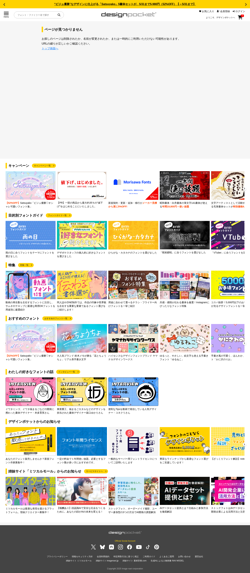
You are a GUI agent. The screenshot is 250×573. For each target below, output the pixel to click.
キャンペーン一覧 (42, 165)
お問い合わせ (184, 556)
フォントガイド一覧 (57, 215)
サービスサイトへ (94, 471)
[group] (31, 189)
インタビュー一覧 (66, 372)
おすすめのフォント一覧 (55, 318)
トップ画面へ (50, 48)
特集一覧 (24, 265)
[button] (4, 4)
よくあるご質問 (166, 556)
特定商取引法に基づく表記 (126, 556)
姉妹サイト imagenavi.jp (107, 560)
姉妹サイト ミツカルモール (78, 560)
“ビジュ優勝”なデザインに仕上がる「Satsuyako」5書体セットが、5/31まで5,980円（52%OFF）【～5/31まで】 (125, 4)
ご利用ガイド (149, 556)
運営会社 (199, 556)
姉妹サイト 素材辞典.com (134, 560)
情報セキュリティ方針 (82, 556)
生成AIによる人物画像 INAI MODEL (167, 560)
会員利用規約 (103, 556)
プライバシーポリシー (57, 556)
